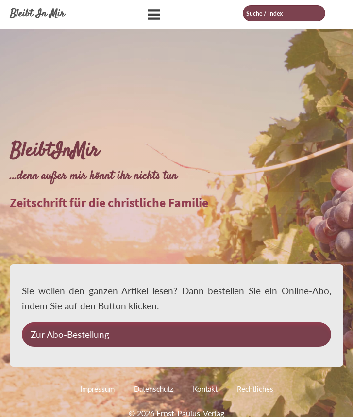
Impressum (97, 389)
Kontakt (205, 389)
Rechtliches (255, 389)
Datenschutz (153, 389)
